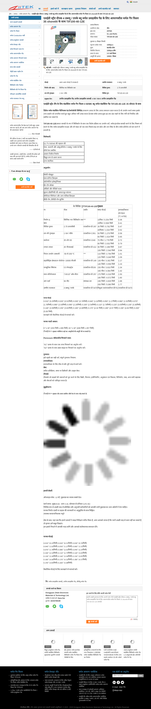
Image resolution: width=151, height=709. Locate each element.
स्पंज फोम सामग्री (15, 67)
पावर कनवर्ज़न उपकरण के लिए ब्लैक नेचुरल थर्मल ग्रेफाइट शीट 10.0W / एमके (58, 681)
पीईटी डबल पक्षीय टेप (16, 72)
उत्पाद (15, 14)
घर (39, 9)
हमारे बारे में (55, 9)
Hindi (135, 2)
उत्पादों (45, 9)
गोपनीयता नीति (24, 707)
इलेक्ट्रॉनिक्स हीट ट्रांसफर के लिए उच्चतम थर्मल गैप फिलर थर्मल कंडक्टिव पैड (24, 681)
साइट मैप (122, 687)
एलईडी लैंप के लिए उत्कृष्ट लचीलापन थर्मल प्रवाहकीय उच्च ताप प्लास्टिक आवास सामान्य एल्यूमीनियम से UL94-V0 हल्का (92, 677)
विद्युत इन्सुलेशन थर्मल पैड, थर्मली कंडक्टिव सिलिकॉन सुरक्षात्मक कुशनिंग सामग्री (52, 652)
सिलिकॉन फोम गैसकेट (16, 85)
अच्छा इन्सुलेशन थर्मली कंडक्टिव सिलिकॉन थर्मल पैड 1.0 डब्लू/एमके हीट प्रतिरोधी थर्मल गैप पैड (132, 653)
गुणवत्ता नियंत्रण (80, 9)
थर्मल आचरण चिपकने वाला (18, 58)
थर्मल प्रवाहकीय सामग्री (55, 582)
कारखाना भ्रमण (66, 9)
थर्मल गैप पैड (14, 76)
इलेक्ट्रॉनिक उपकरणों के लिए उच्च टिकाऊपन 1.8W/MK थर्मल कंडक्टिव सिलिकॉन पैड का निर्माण (92, 653)
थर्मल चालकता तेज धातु (17, 98)
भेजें (140, 676)
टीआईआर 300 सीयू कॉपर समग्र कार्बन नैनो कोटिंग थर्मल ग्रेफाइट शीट (58, 676)
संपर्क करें (92, 9)
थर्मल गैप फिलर (14, 31)
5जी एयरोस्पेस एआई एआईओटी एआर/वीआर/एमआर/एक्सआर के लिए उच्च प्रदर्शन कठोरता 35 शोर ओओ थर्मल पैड (112, 655)
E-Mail (115, 687)
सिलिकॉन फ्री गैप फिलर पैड (18, 89)
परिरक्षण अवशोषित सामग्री (18, 94)
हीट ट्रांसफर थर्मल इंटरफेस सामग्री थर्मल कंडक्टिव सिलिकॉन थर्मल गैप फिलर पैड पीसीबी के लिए (73, 653)
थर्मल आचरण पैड (24, 14)
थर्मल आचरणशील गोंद (17, 54)
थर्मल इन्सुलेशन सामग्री (17, 40)
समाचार (116, 9)
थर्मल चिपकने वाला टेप (17, 49)
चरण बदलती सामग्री (16, 22)
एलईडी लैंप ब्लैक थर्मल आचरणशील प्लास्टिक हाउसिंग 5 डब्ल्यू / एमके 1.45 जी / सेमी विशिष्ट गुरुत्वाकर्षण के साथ (93, 699)
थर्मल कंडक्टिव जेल (15, 81)
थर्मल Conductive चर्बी (17, 36)
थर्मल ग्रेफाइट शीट (15, 45)
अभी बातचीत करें (104, 9)
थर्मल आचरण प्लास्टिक (17, 63)
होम (10, 14)
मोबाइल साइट (117, 690)
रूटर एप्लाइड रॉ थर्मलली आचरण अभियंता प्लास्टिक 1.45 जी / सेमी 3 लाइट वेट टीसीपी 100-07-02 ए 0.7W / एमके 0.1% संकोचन (92, 691)
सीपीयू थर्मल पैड (81, 582)
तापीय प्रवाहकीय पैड (69, 582)
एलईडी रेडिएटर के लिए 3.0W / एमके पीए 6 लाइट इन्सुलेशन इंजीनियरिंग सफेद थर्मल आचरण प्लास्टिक (93, 684)
